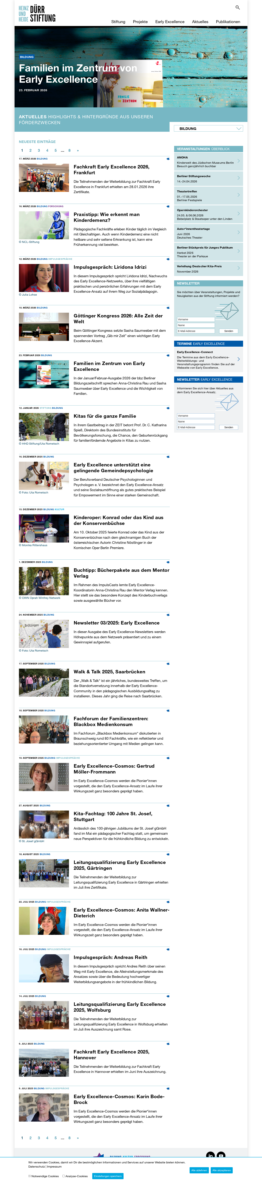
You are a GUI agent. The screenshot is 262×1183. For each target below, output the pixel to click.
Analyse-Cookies (77, 1176)
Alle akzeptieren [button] (222, 1170)
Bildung (42, 158)
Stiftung (118, 21)
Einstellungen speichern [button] (108, 1176)
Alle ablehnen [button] (199, 1170)
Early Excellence (169, 21)
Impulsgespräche (60, 258)
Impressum (54, 1166)
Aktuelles (200, 21)
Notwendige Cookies (45, 1176)
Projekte (140, 21)
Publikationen (228, 21)
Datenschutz (36, 1166)
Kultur (59, 509)
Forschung (55, 206)
